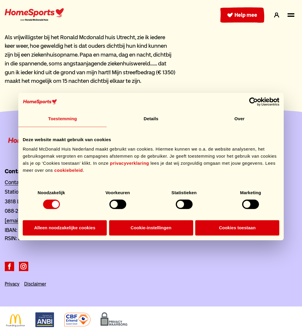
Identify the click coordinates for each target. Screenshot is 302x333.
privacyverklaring (129, 163)
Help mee (242, 15)
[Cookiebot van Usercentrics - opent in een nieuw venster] (253, 101)
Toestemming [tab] (62, 118)
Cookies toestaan (237, 227)
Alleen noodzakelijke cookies (65, 227)
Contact (14, 182)
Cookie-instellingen (151, 227)
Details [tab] (151, 118)
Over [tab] (239, 118)
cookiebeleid (68, 170)
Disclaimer (35, 284)
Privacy (12, 284)
